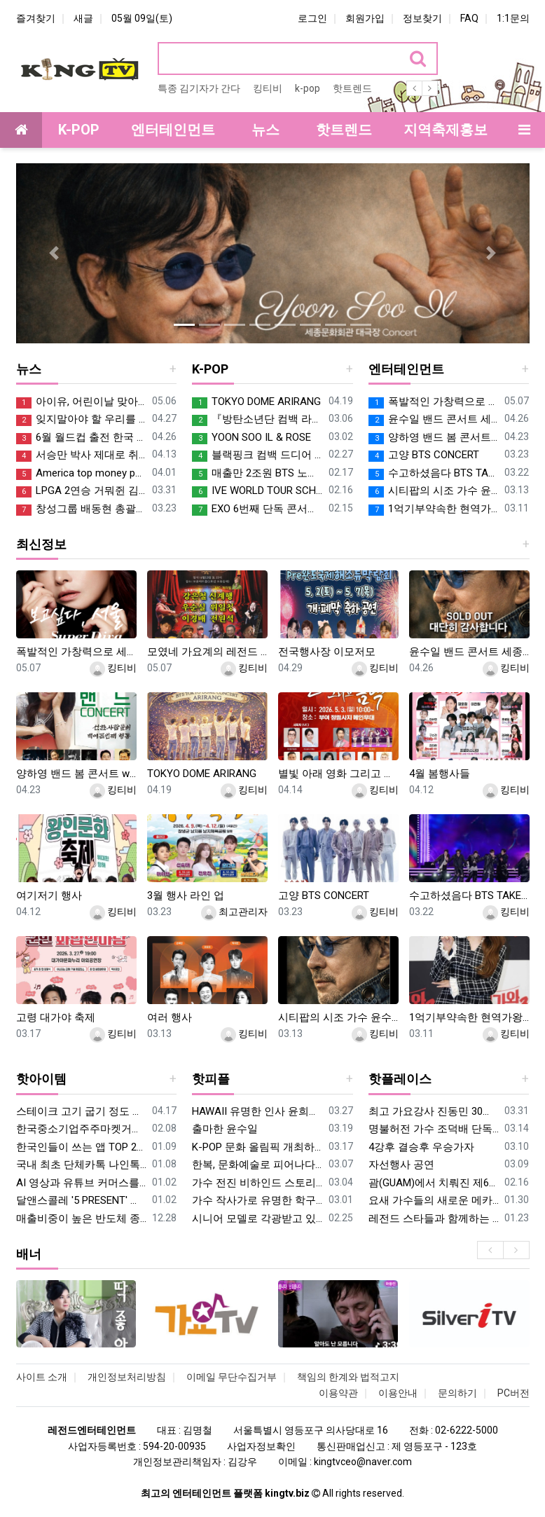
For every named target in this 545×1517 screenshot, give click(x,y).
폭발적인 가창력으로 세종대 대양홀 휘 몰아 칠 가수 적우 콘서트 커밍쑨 (433, 402)
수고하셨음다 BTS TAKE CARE (433, 473)
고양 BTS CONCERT (423, 455)
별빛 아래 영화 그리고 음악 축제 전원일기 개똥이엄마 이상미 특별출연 (338, 773)
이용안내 (398, 1393)
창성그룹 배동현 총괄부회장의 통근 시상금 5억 (81, 509)
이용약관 (338, 1393)
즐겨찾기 (35, 18)
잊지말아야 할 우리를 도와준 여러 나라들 (81, 419)
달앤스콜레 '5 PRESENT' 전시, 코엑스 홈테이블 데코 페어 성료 (81, 1200)
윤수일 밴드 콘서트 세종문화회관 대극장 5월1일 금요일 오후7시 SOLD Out (433, 419)
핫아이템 (41, 1078)
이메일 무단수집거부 (231, 1376)
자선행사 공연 (401, 1164)
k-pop (307, 88)
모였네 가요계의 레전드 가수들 (207, 651)
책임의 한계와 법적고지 (348, 1376)
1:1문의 (513, 18)
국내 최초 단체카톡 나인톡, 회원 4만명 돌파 (81, 1164)
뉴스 (28, 369)
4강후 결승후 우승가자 (421, 1147)
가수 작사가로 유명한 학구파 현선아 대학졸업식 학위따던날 (257, 1200)
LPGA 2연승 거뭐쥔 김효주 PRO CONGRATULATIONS (81, 490)
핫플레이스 (400, 1078)
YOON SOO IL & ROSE (251, 437)
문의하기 (457, 1393)
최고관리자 (234, 911)
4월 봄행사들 (439, 773)
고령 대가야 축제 (55, 1017)
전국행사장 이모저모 (326, 651)
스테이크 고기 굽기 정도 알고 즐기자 (81, 1111)
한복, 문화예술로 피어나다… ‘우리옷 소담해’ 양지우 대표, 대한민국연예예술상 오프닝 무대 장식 (257, 1164)
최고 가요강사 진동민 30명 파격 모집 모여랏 (433, 1111)
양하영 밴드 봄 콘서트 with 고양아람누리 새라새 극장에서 (433, 437)
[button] (54, 253)
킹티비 (267, 88)
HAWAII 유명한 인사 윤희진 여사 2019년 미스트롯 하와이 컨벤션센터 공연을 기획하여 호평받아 (257, 1111)
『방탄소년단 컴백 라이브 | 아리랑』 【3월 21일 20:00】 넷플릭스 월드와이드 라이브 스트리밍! (257, 419)
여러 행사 (169, 1017)
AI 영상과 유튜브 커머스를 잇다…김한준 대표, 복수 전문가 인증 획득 (81, 1182)
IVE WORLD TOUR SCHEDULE (257, 490)
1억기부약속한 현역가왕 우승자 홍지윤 (433, 509)
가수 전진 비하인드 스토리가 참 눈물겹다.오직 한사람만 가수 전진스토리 (257, 1182)
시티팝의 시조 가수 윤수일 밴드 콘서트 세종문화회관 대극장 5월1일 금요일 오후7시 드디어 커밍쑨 (433, 490)
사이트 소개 (41, 1376)
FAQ (469, 18)
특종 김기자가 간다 (199, 88)
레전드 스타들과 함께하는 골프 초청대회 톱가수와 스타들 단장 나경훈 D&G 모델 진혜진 (433, 1218)
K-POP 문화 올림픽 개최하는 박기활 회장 (257, 1147)
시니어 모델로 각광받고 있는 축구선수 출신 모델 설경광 (257, 1218)
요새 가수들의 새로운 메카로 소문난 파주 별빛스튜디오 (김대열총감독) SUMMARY (433, 1200)
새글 (83, 18)
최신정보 (41, 544)
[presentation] (490, 1250)
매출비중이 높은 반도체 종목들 (81, 1218)
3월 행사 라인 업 (185, 895)
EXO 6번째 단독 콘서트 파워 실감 (257, 509)
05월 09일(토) (141, 18)
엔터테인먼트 (406, 369)
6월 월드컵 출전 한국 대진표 (81, 437)
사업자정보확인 (261, 1446)
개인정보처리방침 (127, 1376)
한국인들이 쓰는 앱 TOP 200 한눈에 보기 (81, 1147)
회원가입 (365, 18)
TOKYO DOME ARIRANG (256, 402)
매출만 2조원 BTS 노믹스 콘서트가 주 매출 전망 (257, 473)
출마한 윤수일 (225, 1129)
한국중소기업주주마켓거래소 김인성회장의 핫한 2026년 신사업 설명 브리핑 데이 (81, 1129)
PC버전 (513, 1393)
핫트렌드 (352, 88)
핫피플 (211, 1078)
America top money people (81, 473)
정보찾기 (422, 18)
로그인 (312, 18)
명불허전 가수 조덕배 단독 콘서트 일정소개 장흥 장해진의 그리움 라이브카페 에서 (433, 1129)
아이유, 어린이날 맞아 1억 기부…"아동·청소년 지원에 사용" (81, 402)
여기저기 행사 (49, 895)
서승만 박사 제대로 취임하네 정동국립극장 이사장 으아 (81, 455)
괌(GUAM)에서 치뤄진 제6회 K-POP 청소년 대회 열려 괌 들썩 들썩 (433, 1182)
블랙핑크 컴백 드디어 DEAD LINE (257, 455)
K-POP (210, 369)
